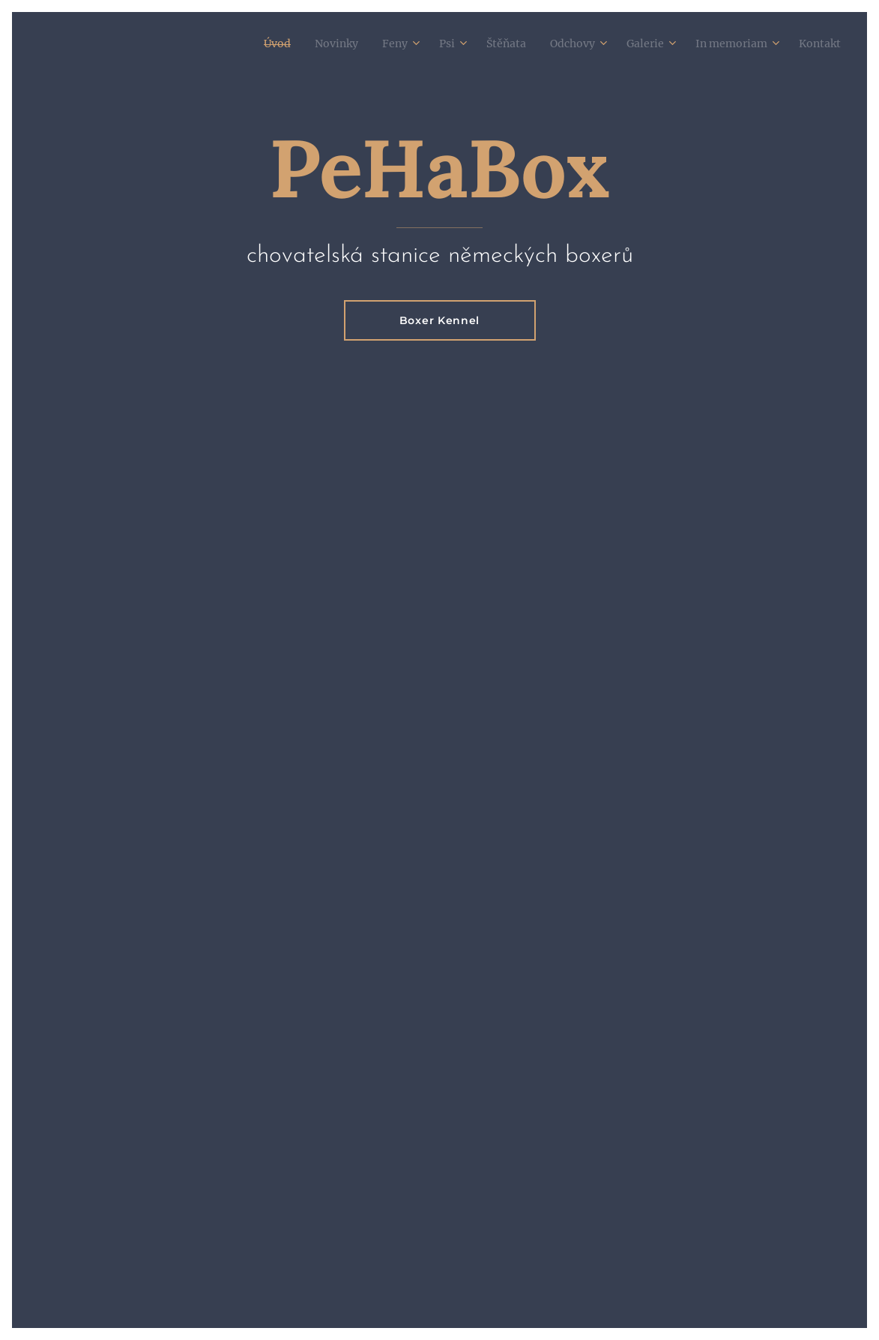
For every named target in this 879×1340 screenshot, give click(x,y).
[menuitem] (232, 43)
